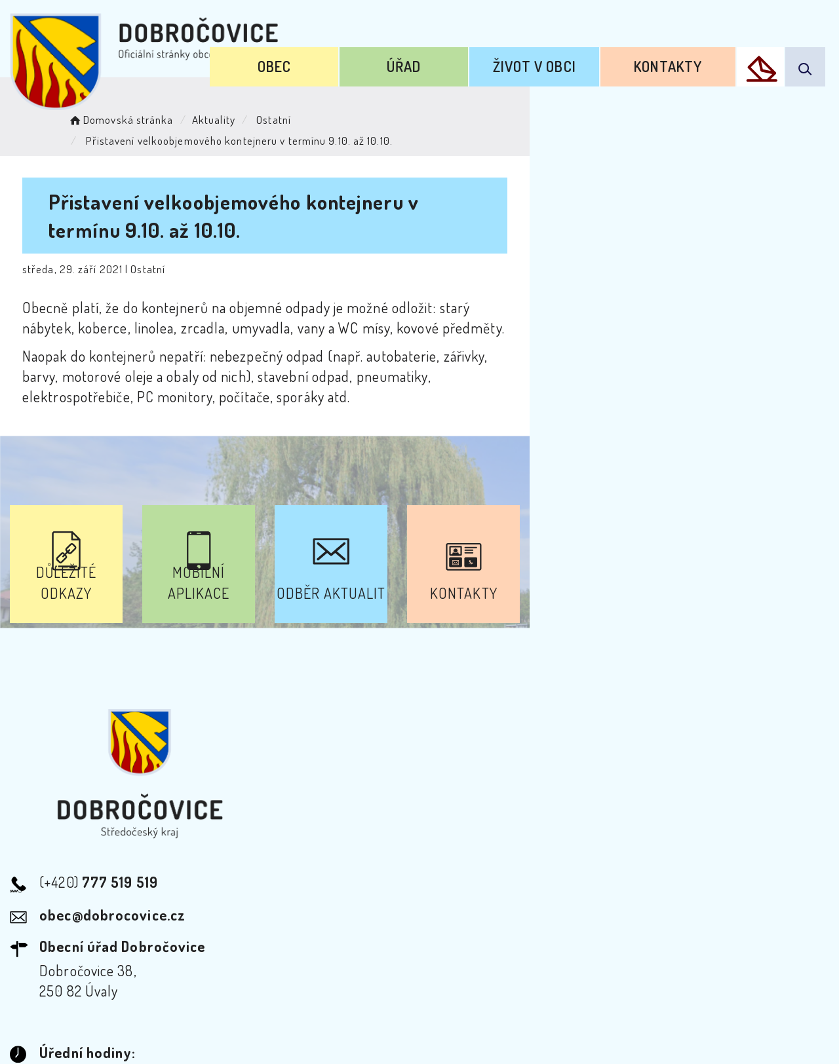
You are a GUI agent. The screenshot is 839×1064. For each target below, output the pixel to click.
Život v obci (585, 57)
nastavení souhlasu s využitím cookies (714, 1029)
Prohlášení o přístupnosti (277, 945)
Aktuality (241, 115)
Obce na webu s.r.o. (628, 1009)
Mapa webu (524, 945)
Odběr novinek (422, 945)
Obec (391, 57)
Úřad (488, 57)
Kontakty (687, 57)
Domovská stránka (148, 115)
